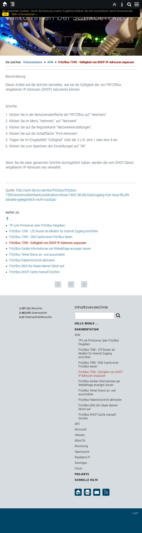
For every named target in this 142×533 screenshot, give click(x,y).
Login (135, 513)
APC (77, 424)
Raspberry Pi (82, 457)
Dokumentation (32, 62)
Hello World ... (87, 323)
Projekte (82, 474)
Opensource (82, 451)
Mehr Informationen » (24, 14)
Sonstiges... (82, 463)
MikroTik (80, 440)
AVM (50, 62)
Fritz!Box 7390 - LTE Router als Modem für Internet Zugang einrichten (53, 231)
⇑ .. (9, 218)
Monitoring (81, 446)
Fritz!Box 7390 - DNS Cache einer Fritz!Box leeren (40, 237)
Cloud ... (80, 468)
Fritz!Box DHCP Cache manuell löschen (34, 272)
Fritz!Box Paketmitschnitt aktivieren (32, 260)
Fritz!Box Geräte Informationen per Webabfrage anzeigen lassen (50, 248)
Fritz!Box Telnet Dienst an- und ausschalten (37, 254)
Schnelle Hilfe (86, 480)
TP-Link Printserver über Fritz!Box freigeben (37, 225)
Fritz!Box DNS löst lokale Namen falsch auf (36, 266)
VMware (80, 435)
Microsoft (81, 429)
